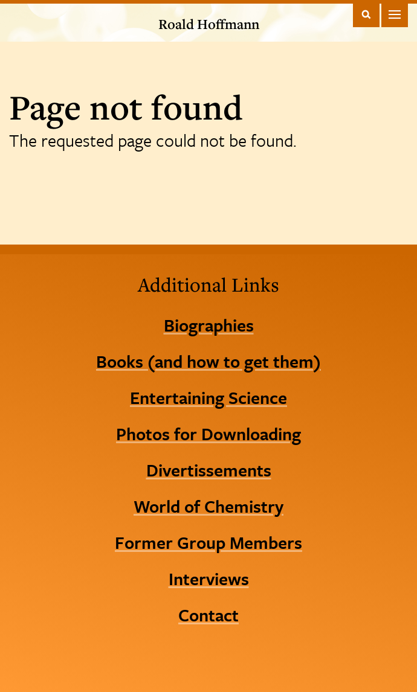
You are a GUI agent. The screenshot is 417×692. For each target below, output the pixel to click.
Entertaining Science (208, 397)
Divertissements (208, 470)
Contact (208, 615)
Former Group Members (208, 542)
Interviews (209, 578)
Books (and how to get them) (208, 361)
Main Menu (394, 14)
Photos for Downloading (208, 433)
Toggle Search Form (366, 14)
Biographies (209, 325)
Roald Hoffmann (208, 23)
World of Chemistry (208, 506)
